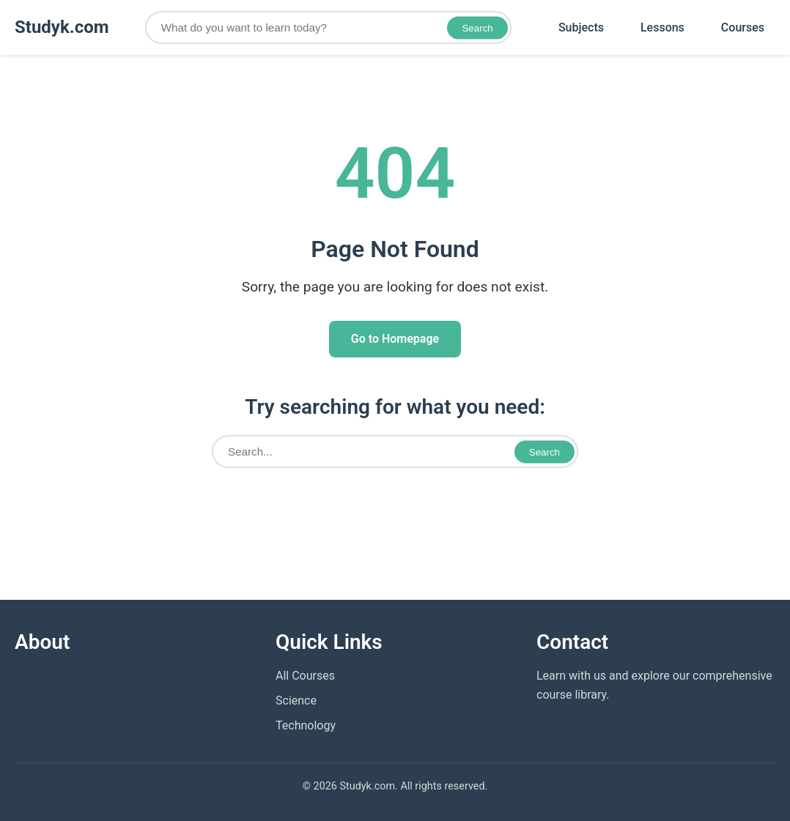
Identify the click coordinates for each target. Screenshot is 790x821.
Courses (742, 27)
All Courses (305, 676)
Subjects (581, 27)
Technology (306, 725)
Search (477, 27)
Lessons (662, 27)
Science (296, 700)
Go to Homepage (395, 339)
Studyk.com (62, 27)
